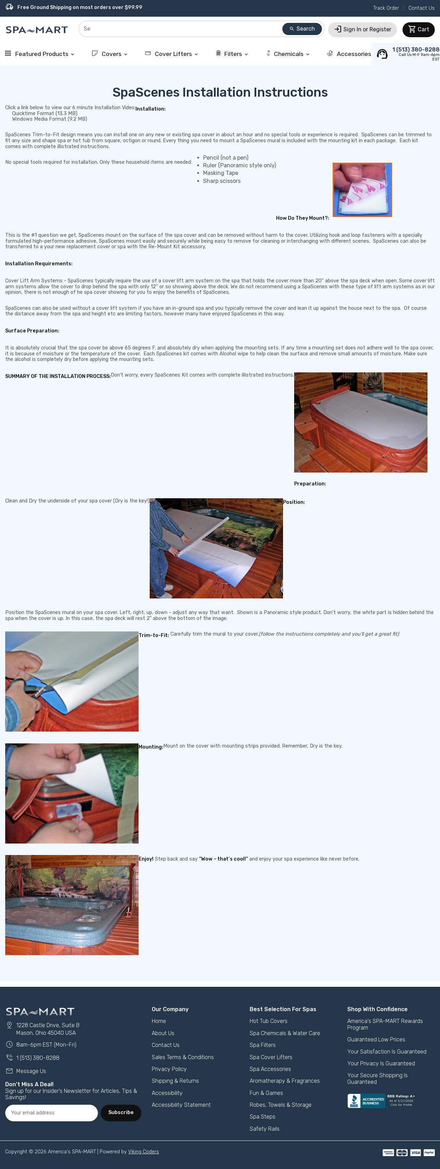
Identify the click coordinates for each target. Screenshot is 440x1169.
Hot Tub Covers (269, 1021)
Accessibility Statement (181, 1105)
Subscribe (121, 1112)
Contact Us (421, 8)
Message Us (25, 1071)
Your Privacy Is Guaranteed (381, 1063)
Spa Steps (262, 1116)
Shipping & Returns (175, 1081)
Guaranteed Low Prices (376, 1039)
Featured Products (40, 53)
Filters (232, 53)
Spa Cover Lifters (271, 1057)
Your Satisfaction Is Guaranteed (386, 1051)
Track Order (386, 8)
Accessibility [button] (167, 1093)
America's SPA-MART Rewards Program (385, 1024)
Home (159, 1021)
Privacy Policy (169, 1069)
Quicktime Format (33, 113)
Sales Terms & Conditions (183, 1057)
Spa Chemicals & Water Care (285, 1033)
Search (302, 28)
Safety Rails (265, 1129)
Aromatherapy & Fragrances (285, 1081)
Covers (110, 53)
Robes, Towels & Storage (281, 1105)
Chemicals (288, 53)
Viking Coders (143, 1152)
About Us (163, 1033)
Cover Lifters (172, 53)
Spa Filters (263, 1045)
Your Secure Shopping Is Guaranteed (377, 1078)
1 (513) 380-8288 (32, 1058)
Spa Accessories (270, 1069)
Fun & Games (266, 1093)
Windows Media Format (39, 119)
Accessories (352, 53)
